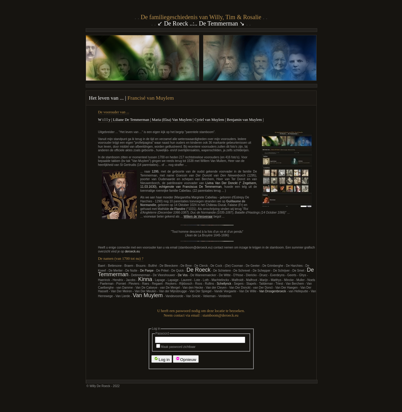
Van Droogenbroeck (272, 291)
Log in (162, 359)
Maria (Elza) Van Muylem (172, 120)
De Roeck (199, 270)
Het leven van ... (107, 98)
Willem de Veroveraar (198, 216)
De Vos (182, 275)
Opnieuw (185, 359)
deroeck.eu (132, 251)
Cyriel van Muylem (209, 120)
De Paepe (146, 270)
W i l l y (104, 120)
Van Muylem (148, 295)
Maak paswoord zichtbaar (176, 346)
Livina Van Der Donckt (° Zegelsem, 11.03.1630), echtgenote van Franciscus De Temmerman (198, 185)
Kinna (145, 279)
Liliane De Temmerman (131, 120)
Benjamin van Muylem (244, 120)
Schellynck (224, 283)
